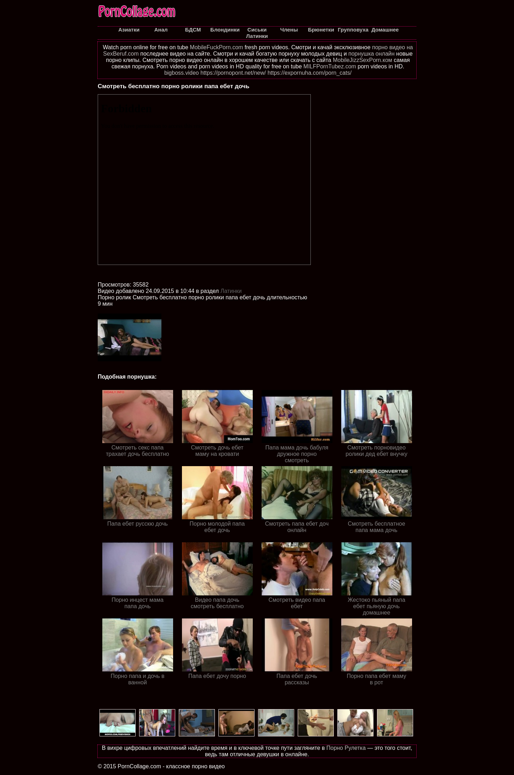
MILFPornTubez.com (329, 66)
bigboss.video (181, 73)
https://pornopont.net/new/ (233, 73)
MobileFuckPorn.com (216, 47)
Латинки (231, 291)
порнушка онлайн (371, 54)
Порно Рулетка (346, 748)
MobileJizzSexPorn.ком (362, 60)
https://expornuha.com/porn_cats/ (310, 73)
